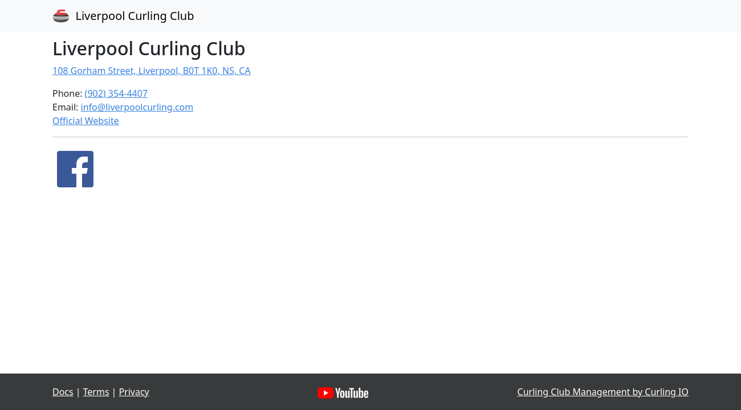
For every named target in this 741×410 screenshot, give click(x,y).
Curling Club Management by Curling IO (603, 392)
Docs (63, 392)
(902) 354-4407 (116, 93)
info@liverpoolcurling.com (137, 107)
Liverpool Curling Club (123, 15)
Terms (96, 392)
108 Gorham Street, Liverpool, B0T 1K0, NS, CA (151, 70)
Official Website (85, 120)
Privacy (134, 392)
